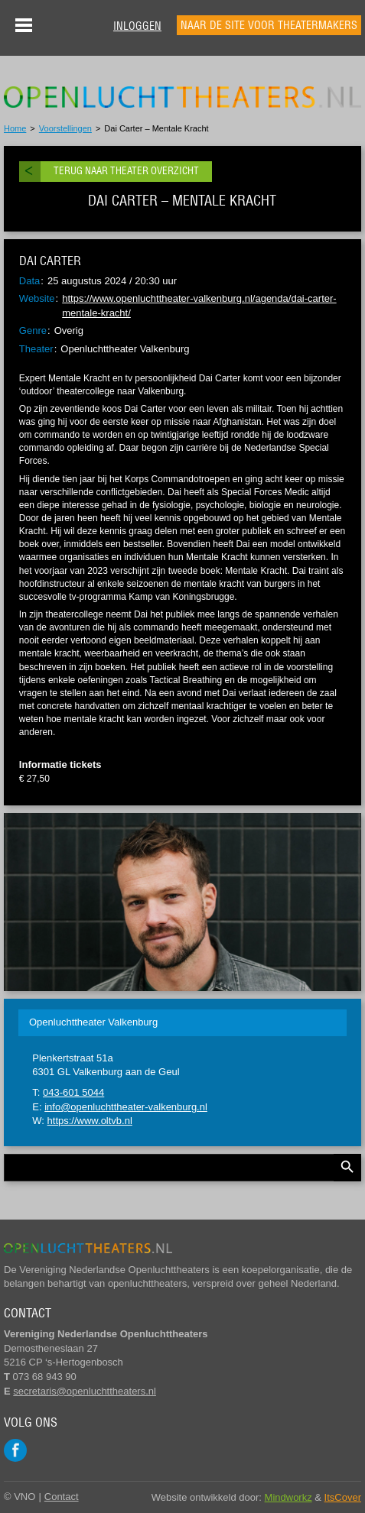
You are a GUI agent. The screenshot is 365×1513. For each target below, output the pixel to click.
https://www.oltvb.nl (89, 1120)
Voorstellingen (65, 128)
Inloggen (137, 26)
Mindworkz (288, 1497)
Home (15, 128)
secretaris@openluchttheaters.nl (84, 1391)
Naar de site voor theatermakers (269, 25)
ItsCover (342, 1497)
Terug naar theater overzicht (126, 170)
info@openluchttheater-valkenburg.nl (125, 1107)
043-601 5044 (73, 1092)
